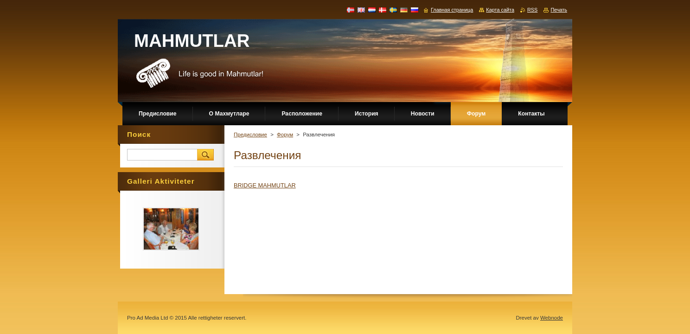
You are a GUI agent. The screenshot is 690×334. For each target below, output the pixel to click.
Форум (285, 134)
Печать (558, 10)
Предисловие (250, 134)
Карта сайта (500, 10)
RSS (532, 10)
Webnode (551, 318)
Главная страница (452, 10)
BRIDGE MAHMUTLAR (265, 185)
